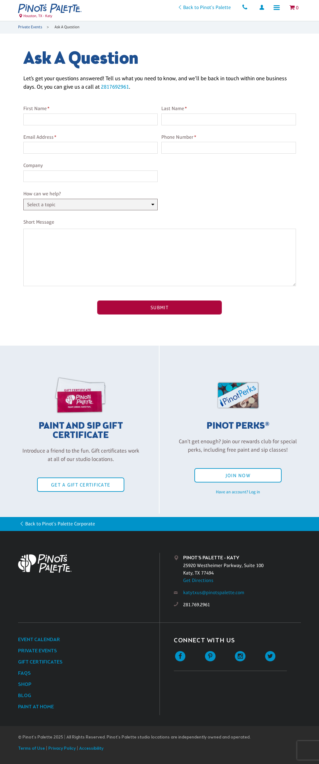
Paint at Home (36, 707)
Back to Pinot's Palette (207, 7)
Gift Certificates (40, 662)
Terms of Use (31, 749)
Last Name (172, 108)
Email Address (38, 137)
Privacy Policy (62, 749)
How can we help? (42, 194)
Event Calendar (39, 639)
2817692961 (115, 87)
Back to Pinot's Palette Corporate (60, 524)
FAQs (24, 673)
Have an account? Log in (238, 491)
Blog (24, 695)
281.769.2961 (196, 605)
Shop (24, 684)
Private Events (30, 27)
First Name (35, 108)
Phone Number (177, 137)
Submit (159, 307)
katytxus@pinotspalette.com (213, 592)
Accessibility (91, 749)
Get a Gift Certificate (80, 485)
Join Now (238, 475)
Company (33, 165)
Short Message (38, 222)
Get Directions (198, 580)
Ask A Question (67, 27)
